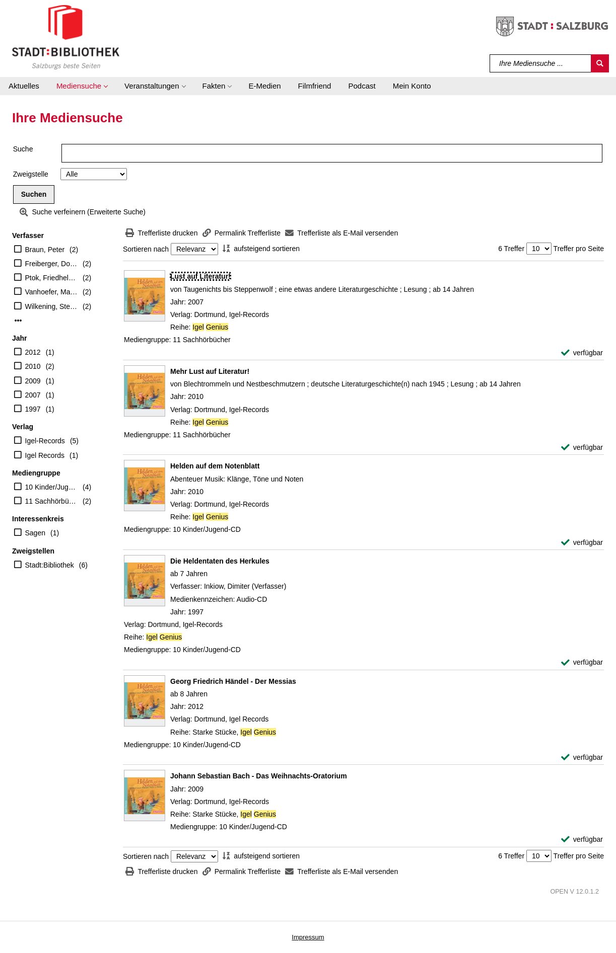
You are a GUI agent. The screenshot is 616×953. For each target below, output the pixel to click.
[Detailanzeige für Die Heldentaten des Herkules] (219, 561)
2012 (33, 352)
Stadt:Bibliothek (49, 565)
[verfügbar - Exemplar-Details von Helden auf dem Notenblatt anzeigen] (582, 542)
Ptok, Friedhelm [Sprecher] (51, 278)
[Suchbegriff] (540, 63)
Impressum (308, 937)
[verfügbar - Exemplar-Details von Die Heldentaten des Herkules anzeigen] (582, 662)
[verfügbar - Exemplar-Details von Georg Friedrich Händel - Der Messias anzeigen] (582, 757)
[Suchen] (600, 63)
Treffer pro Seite (579, 249)
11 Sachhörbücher (51, 501)
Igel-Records (45, 441)
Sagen (35, 533)
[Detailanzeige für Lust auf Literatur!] (200, 276)
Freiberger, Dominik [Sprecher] (51, 264)
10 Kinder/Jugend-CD (51, 487)
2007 (33, 395)
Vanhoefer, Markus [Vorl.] (51, 292)
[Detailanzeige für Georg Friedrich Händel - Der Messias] (233, 681)
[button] (81, 86)
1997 (33, 409)
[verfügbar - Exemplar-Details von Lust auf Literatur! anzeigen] (582, 353)
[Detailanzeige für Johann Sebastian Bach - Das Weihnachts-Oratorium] (258, 776)
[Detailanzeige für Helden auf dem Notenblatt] (214, 466)
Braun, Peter (45, 250)
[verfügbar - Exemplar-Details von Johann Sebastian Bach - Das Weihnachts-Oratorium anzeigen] (582, 839)
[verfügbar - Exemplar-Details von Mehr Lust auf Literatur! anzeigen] (582, 447)
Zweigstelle (30, 174)
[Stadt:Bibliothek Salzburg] (65, 37)
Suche (23, 149)
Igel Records (45, 455)
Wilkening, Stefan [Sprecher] (51, 306)
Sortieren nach (146, 249)
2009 (33, 381)
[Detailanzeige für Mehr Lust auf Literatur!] (209, 371)
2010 (33, 366)
